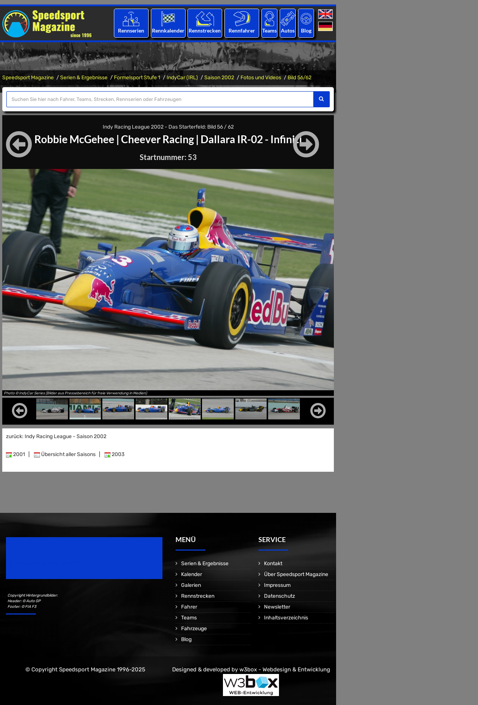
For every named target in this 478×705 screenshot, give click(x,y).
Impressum (277, 585)
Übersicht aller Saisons (65, 454)
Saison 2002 (219, 77)
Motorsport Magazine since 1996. (48, 563)
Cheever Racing (157, 139)
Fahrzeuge (194, 628)
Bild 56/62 (299, 77)
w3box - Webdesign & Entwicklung (284, 669)
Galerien (191, 585)
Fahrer (189, 607)
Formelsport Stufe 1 (137, 77)
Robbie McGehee (74, 139)
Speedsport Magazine (28, 77)
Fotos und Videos (260, 77)
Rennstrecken (205, 30)
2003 (114, 454)
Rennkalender (168, 30)
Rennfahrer (242, 30)
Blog (306, 30)
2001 (15, 454)
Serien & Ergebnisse (84, 77)
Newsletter (277, 607)
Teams (269, 30)
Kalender (191, 574)
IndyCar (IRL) (182, 77)
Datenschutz (279, 596)
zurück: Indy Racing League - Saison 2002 (56, 436)
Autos (288, 30)
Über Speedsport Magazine (296, 574)
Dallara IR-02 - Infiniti (251, 139)
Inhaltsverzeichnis (286, 618)
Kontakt (273, 563)
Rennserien (131, 30)
